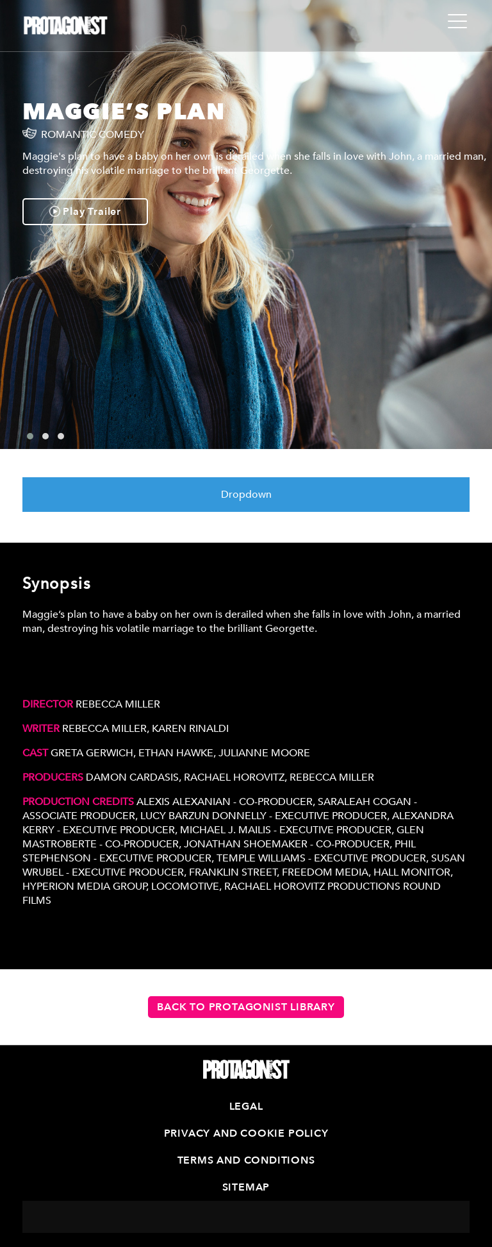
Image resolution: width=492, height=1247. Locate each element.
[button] (30, 436)
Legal (246, 1106)
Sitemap (246, 1187)
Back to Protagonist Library (246, 1007)
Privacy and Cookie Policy (246, 1133)
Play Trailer (85, 212)
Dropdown (246, 495)
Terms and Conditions (246, 1160)
